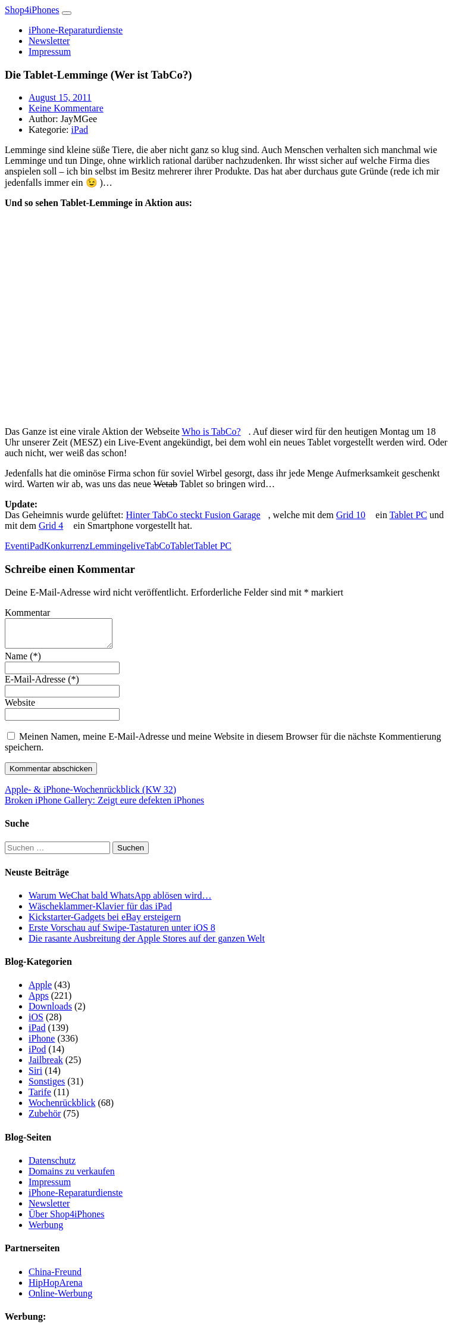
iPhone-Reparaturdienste (76, 30)
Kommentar (27, 612)
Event (16, 546)
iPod (37, 1054)
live (138, 546)
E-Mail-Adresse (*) (42, 685)
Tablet (182, 546)
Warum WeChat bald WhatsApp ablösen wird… (120, 901)
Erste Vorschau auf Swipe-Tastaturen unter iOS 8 (122, 933)
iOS (36, 1022)
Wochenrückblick (62, 1108)
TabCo (157, 546)
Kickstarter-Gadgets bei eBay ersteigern (105, 922)
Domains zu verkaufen (72, 1176)
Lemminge (109, 546)
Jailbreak (46, 1065)
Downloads (50, 1011)
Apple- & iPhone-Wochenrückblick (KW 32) (90, 795)
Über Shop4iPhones (67, 1219)
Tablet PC (408, 515)
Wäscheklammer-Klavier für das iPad (100, 911)
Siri (35, 1076)
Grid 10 (350, 515)
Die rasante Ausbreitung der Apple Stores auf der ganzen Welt (147, 944)
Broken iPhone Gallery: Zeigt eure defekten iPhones (104, 805)
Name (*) (23, 661)
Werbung (46, 1230)
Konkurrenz (66, 546)
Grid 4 (51, 526)
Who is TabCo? (211, 431)
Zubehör (45, 1119)
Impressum (50, 51)
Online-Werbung (60, 1299)
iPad (79, 129)
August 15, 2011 (60, 97)
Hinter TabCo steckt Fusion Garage (193, 515)
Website (20, 708)
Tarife (40, 1097)
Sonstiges (47, 1087)
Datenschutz (52, 1166)
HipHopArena (56, 1288)
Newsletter (49, 41)
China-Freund (55, 1277)
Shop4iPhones (32, 10)
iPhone (42, 1044)
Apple (40, 990)
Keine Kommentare (66, 108)
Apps (39, 1001)
